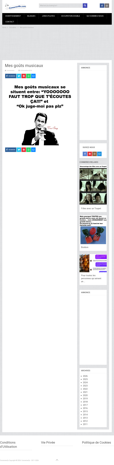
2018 (85, 401)
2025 (85, 379)
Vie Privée (48, 442)
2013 (85, 418)
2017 (85, 405)
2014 (85, 414)
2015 (85, 411)
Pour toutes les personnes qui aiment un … (91, 278)
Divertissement (13, 16)
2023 (85, 385)
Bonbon (84, 247)
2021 (85, 392)
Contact (9, 22)
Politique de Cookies (96, 442)
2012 (85, 421)
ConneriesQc (10, 70)
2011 (85, 424)
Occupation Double (70, 16)
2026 (85, 376)
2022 (85, 389)
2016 (85, 408)
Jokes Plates (48, 16)
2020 (85, 395)
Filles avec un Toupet (91, 208)
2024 (85, 382)
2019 (85, 398)
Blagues (31, 16)
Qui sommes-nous (95, 16)
